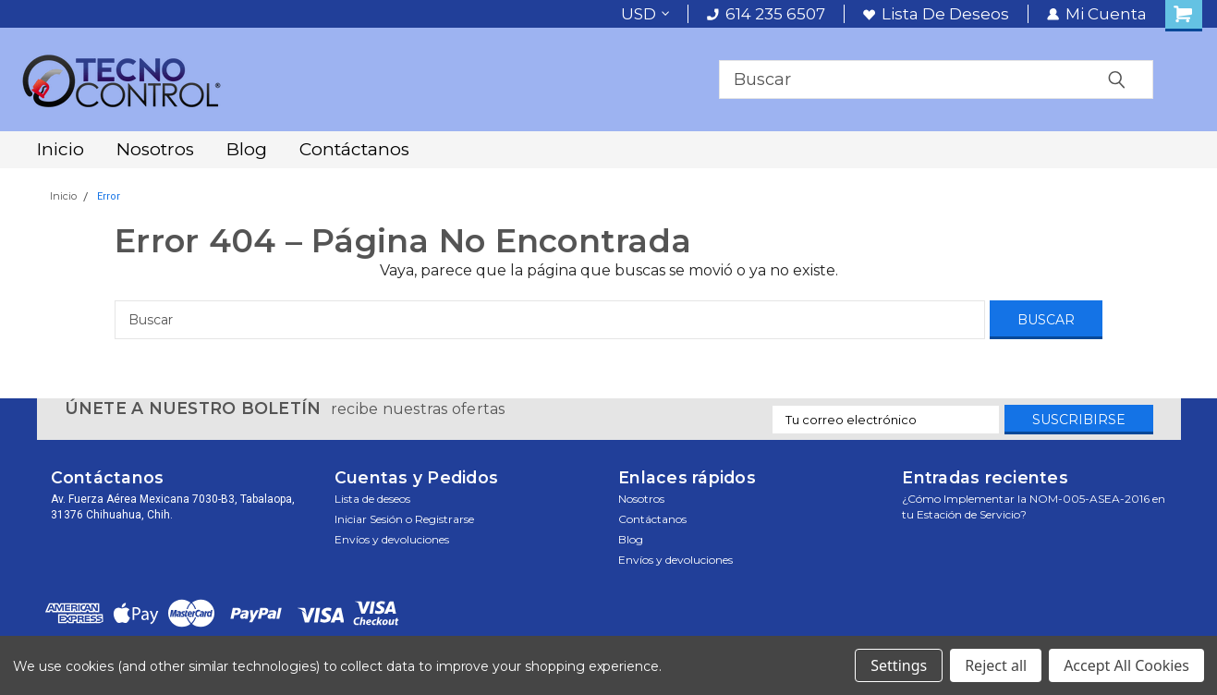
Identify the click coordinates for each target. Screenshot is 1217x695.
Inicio (60, 149)
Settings (898, 665)
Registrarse (444, 519)
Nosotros (155, 149)
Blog (246, 149)
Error (108, 196)
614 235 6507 (766, 14)
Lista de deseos (936, 14)
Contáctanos (354, 149)
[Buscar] (550, 319)
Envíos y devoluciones (392, 539)
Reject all (996, 665)
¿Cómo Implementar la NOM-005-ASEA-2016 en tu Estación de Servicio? (1033, 506)
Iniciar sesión (369, 519)
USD (645, 14)
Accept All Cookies (1126, 665)
